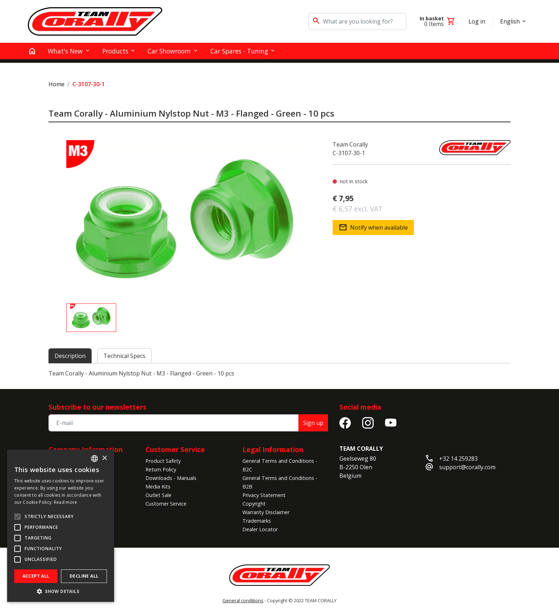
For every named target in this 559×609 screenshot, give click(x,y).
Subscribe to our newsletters (97, 407)
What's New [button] (65, 51)
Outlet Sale (158, 495)
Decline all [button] (84, 576)
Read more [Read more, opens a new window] (65, 502)
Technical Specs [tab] (124, 356)
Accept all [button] (36, 576)
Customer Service (175, 449)
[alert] (60, 526)
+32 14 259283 (458, 458)
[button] (60, 591)
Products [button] (115, 51)
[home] (32, 51)
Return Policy (160, 469)
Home (56, 84)
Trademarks (256, 520)
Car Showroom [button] (169, 51)
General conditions (242, 600)
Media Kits (157, 486)
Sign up (313, 423)
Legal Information (272, 449)
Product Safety (163, 460)
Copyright (254, 503)
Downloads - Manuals (170, 478)
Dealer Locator (260, 529)
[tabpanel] (279, 373)
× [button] (104, 458)
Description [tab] (70, 356)
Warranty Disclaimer (265, 512)
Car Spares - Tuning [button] (239, 51)
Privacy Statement (264, 495)
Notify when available (373, 227)
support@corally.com (467, 467)
